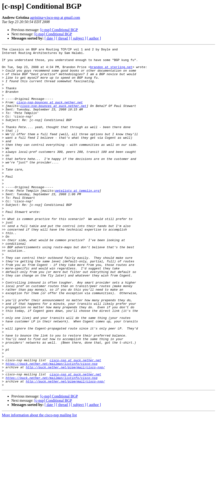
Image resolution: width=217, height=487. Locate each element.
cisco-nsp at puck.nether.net (75, 423)
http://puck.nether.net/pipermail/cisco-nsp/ (65, 431)
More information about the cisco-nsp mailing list (39, 483)
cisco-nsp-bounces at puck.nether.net (49, 113)
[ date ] (50, 38)
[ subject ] (78, 38)
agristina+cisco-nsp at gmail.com (55, 18)
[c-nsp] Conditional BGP (59, 30)
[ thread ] (63, 38)
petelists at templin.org (77, 219)
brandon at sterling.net (111, 71)
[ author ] (94, 38)
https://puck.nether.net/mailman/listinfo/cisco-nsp (52, 427)
